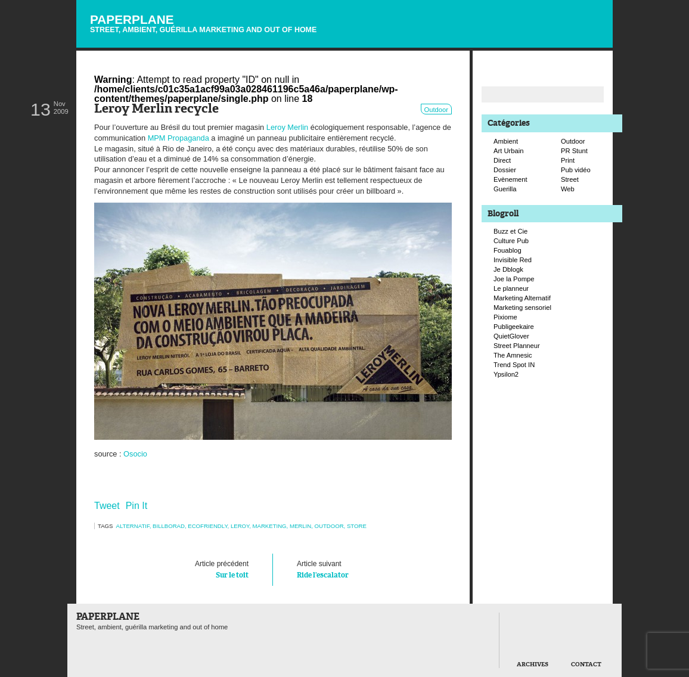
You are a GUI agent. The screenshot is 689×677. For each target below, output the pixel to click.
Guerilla (505, 188)
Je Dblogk (508, 269)
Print (568, 160)
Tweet (107, 506)
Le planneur (511, 288)
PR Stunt (574, 150)
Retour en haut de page (472, 660)
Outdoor (436, 109)
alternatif (133, 526)
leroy (240, 526)
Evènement (510, 179)
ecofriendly (207, 526)
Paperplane (203, 23)
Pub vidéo (576, 169)
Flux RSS (552, 9)
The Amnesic (513, 355)
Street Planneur (517, 345)
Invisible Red (513, 259)
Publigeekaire (514, 326)
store (357, 526)
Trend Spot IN (514, 364)
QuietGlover (511, 336)
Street (570, 179)
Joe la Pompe (514, 278)
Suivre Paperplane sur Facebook (577, 35)
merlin (300, 526)
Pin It (136, 506)
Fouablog (508, 250)
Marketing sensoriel (522, 307)
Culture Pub (511, 240)
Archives (532, 664)
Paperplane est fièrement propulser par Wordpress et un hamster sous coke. (85, 661)
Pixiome (505, 317)
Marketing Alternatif (522, 298)
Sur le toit (183, 568)
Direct (502, 160)
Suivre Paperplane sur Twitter (564, 22)
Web (568, 188)
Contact (586, 664)
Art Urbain (508, 150)
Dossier (505, 169)
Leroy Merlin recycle (156, 109)
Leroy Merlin (287, 127)
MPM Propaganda (178, 137)
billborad (169, 526)
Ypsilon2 (506, 374)
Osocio (135, 453)
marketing (270, 526)
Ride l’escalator (362, 568)
